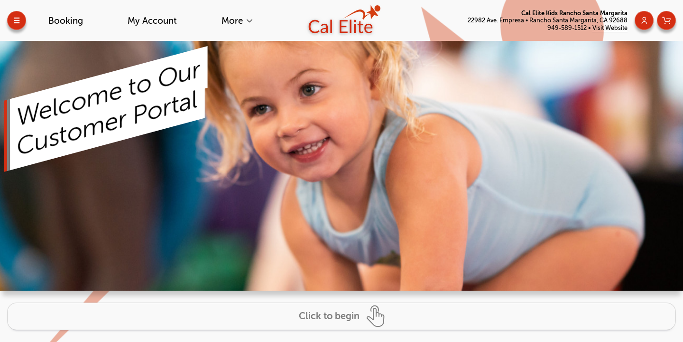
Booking (65, 21)
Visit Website (610, 27)
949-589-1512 (567, 27)
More (233, 21)
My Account (152, 21)
